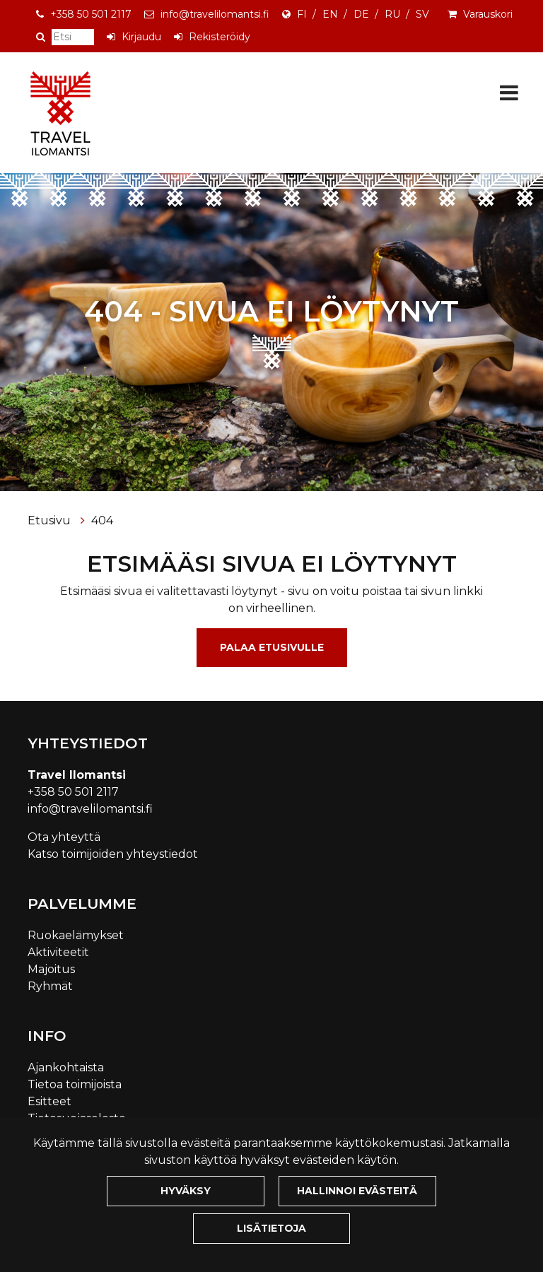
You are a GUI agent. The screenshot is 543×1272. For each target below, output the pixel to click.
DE (361, 14)
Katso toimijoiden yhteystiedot (113, 854)
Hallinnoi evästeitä (357, 1190)
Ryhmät (50, 986)
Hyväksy (185, 1190)
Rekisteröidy (219, 36)
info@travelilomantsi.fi (214, 14)
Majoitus (51, 969)
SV (422, 14)
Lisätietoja (271, 1228)
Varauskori (488, 14)
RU (392, 14)
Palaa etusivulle (272, 647)
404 (102, 520)
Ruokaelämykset (76, 935)
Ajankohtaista (66, 1067)
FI (302, 14)
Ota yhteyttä (64, 837)
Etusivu (51, 520)
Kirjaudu (141, 36)
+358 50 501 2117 (91, 14)
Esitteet (49, 1101)
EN (330, 14)
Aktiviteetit (58, 952)
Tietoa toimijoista (75, 1084)
